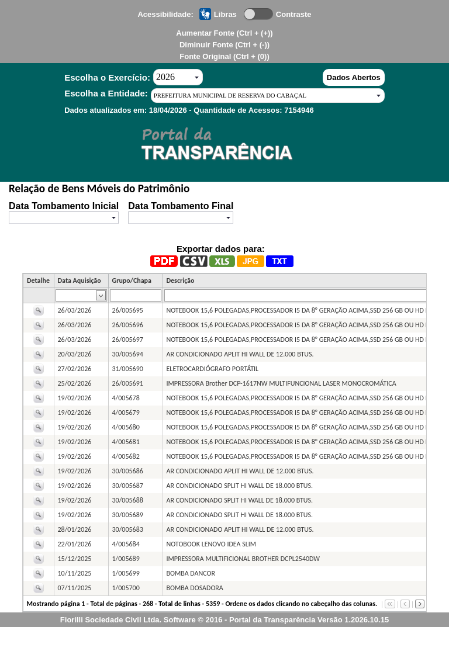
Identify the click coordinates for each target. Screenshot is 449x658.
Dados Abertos (354, 77)
